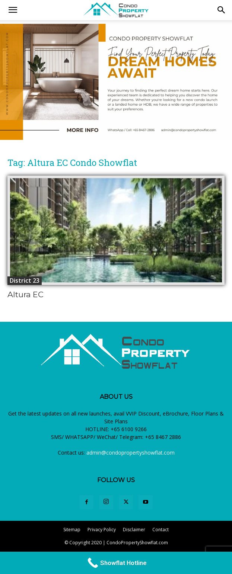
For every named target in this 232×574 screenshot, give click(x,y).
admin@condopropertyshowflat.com (130, 452)
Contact (160, 529)
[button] (221, 10)
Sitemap (71, 529)
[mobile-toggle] (13, 10)
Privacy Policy (102, 529)
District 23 (24, 280)
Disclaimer (134, 529)
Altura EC (25, 294)
